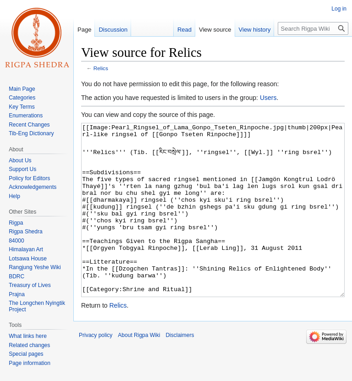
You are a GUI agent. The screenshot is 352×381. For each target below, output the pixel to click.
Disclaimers (179, 369)
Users (268, 97)
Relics (101, 68)
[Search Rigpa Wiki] (313, 28)
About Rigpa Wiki (139, 369)
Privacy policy (95, 369)
